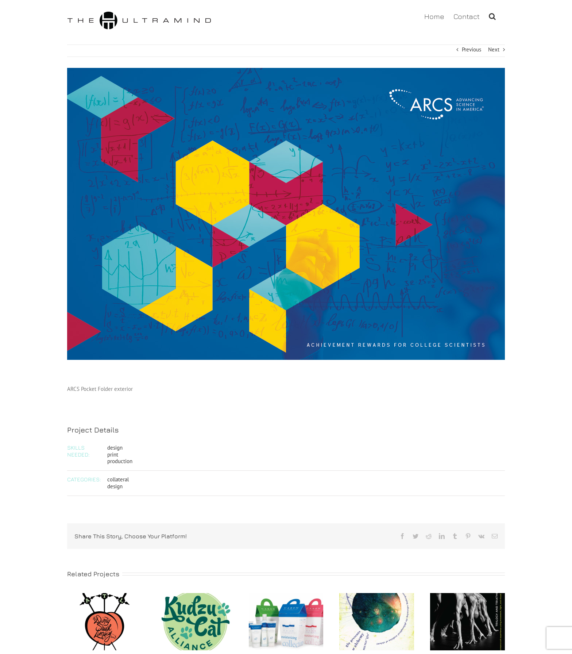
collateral (118, 479)
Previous (471, 49)
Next (493, 49)
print (112, 454)
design (115, 447)
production (119, 461)
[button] (492, 15)
